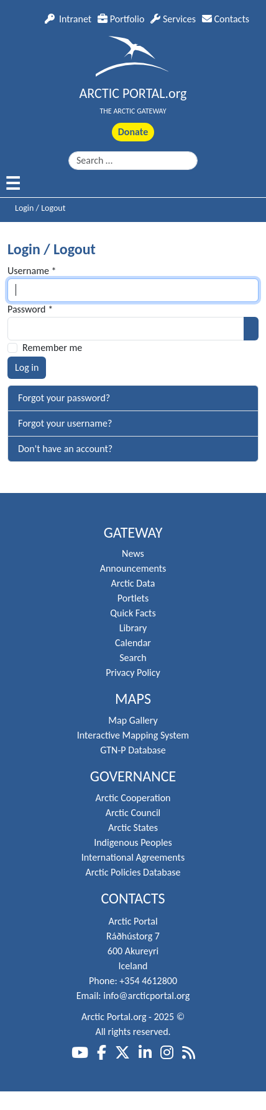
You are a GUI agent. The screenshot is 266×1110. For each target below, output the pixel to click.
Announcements (133, 568)
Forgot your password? (64, 398)
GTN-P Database (132, 750)
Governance (133, 776)
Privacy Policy (133, 672)
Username (31, 271)
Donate (133, 132)
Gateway (133, 532)
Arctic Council (133, 813)
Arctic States (133, 827)
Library (133, 628)
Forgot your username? (65, 423)
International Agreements (133, 857)
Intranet (68, 19)
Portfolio (121, 19)
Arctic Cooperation (133, 798)
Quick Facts (132, 613)
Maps (133, 699)
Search (133, 658)
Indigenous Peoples (133, 842)
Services (173, 19)
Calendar (133, 643)
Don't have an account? (65, 449)
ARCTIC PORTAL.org (133, 93)
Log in (27, 367)
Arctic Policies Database (132, 872)
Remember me (52, 347)
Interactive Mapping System (133, 735)
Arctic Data (133, 583)
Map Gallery (132, 720)
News (133, 553)
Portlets (133, 598)
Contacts (225, 19)
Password (30, 309)
